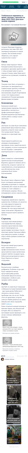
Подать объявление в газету (10, 2)
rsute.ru (8, 304)
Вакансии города (3, 7)
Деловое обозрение (11, 7)
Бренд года (18, 7)
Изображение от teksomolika (16, 44)
